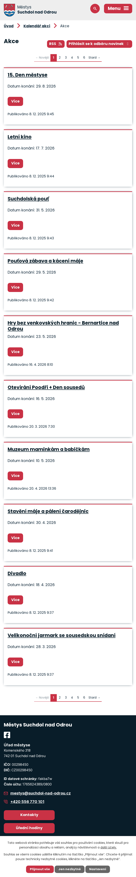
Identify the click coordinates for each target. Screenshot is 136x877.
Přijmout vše (40, 869)
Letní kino (20, 136)
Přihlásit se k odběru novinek (99, 43)
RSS (55, 43)
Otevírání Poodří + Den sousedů (46, 387)
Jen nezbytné (69, 869)
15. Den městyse (27, 74)
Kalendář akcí (37, 26)
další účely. (108, 847)
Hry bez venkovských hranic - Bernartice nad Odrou (63, 325)
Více (15, 101)
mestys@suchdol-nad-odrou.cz (40, 793)
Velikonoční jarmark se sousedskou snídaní (61, 635)
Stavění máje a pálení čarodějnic (48, 511)
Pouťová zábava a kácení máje (45, 261)
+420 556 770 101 (27, 801)
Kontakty (29, 814)
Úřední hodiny (29, 827)
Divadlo (17, 573)
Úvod (9, 26)
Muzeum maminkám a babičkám (49, 449)
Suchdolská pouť (28, 198)
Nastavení (97, 869)
